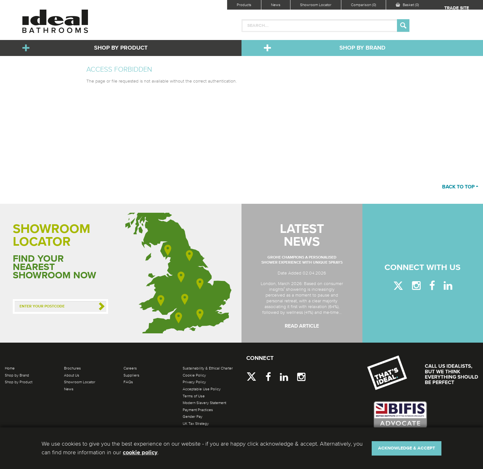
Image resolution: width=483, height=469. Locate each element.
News (276, 5)
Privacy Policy (194, 382)
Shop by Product (120, 48)
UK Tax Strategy (196, 423)
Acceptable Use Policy (202, 389)
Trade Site (456, 8)
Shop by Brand (362, 48)
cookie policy (140, 453)
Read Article (302, 326)
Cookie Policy (194, 375)
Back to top (460, 187)
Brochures (72, 368)
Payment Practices (198, 410)
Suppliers (131, 375)
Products (244, 5)
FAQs (128, 382)
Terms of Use (194, 396)
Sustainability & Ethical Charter (208, 368)
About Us (71, 375)
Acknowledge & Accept (406, 448)
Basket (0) (407, 5)
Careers (130, 368)
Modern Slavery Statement (204, 403)
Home (10, 368)
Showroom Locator (315, 5)
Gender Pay (192, 416)
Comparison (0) (363, 5)
